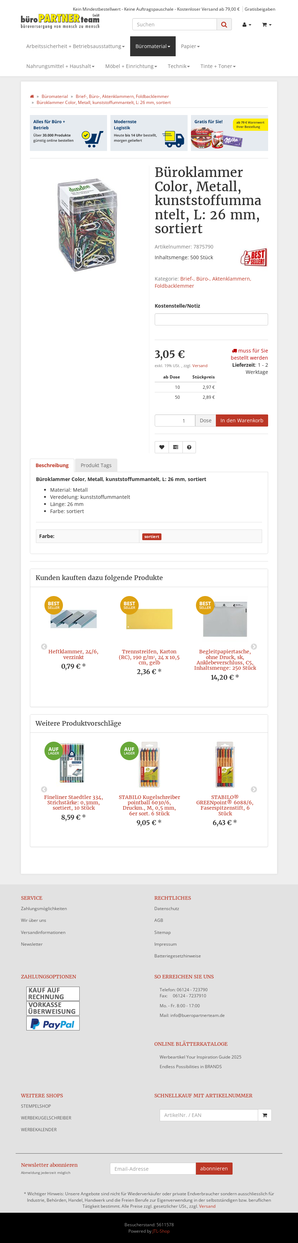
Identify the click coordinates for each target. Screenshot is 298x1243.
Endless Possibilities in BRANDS (191, 1067)
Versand (200, 365)
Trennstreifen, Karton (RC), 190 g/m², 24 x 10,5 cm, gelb (149, 657)
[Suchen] (174, 24)
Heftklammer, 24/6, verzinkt (73, 654)
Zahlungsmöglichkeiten (44, 908)
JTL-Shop (161, 1231)
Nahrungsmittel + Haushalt (60, 66)
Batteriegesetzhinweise (177, 956)
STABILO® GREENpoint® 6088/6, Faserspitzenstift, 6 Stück (225, 805)
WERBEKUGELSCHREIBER (46, 1118)
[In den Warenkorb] (242, 420)
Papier (190, 46)
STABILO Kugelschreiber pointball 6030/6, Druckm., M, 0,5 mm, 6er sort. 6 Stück (149, 805)
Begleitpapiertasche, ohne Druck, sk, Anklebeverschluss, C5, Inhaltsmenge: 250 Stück (225, 659)
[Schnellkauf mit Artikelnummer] (209, 1115)
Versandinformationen (43, 932)
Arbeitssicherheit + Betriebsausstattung (75, 46)
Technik (179, 66)
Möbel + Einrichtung (131, 66)
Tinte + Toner (218, 66)
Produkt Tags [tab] (96, 465)
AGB (158, 920)
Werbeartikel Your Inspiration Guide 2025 (200, 1057)
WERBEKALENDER (39, 1130)
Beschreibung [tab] (52, 465)
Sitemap (162, 932)
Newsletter (32, 944)
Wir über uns (33, 920)
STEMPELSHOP (36, 1106)
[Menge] (175, 420)
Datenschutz (166, 908)
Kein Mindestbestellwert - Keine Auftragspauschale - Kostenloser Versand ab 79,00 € (156, 9)
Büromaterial (152, 46)
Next (253, 647)
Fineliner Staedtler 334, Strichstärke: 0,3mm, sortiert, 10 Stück (73, 802)
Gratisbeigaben (260, 9)
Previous (44, 647)
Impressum (165, 944)
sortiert (151, 536)
